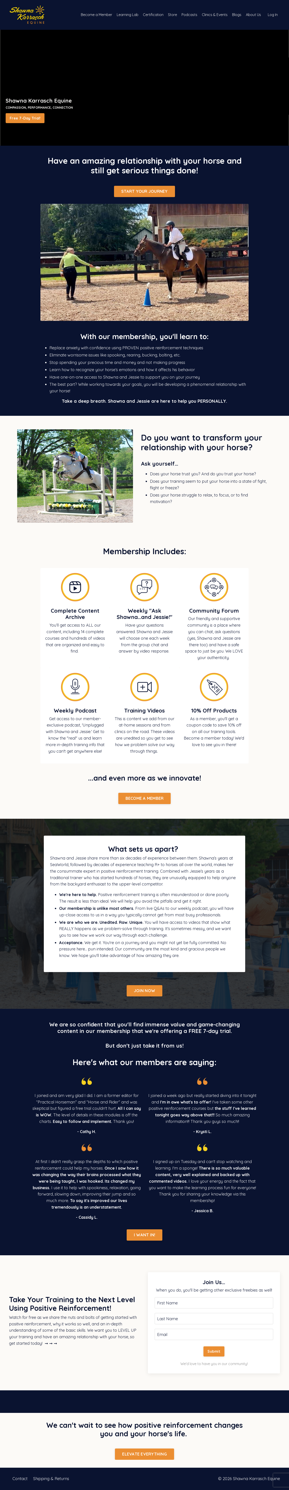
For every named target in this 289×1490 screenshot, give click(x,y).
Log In (273, 14)
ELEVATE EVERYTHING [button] (144, 1454)
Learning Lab (127, 14)
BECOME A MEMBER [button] (145, 798)
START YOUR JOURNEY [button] (144, 191)
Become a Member (96, 14)
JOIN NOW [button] (144, 990)
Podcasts (189, 14)
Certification (153, 14)
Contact (20, 1478)
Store (172, 14)
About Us (253, 14)
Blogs (236, 14)
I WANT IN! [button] (144, 1234)
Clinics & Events (215, 14)
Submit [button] (213, 1351)
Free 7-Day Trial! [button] (25, 118)
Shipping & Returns (51, 1478)
